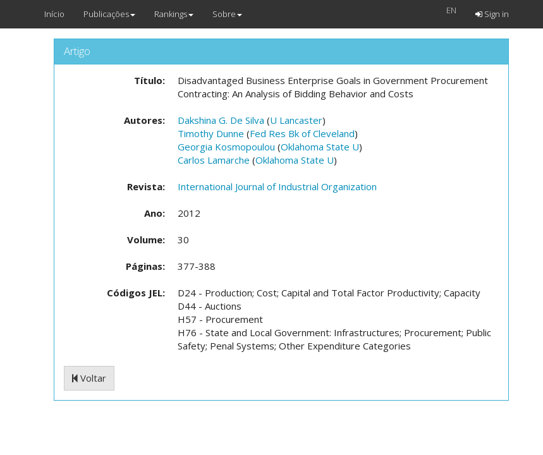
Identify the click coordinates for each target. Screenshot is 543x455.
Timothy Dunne (211, 133)
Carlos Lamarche (214, 160)
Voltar (89, 378)
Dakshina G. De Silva (221, 120)
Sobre (227, 14)
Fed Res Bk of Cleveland (302, 133)
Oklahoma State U (320, 146)
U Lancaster (296, 120)
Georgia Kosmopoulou (226, 146)
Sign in (492, 14)
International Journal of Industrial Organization (277, 186)
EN (451, 10)
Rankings (173, 14)
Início (54, 14)
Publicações (109, 14)
